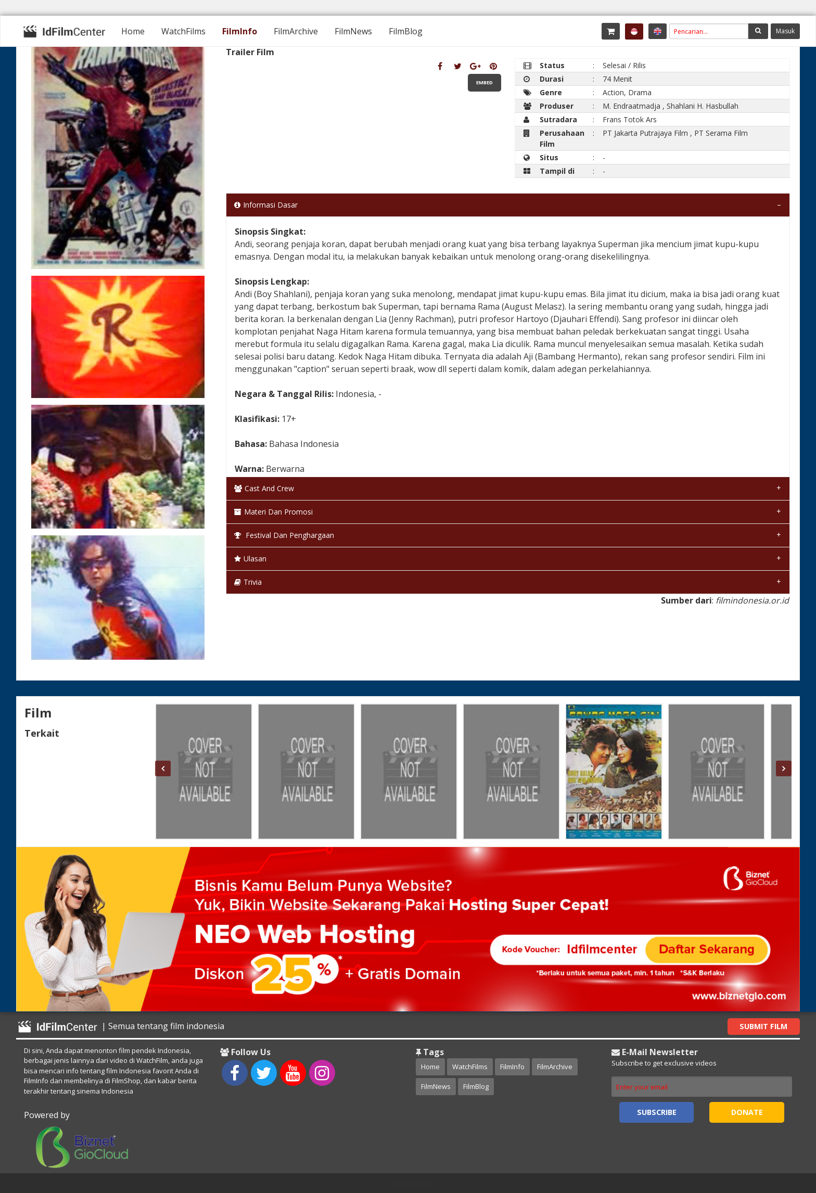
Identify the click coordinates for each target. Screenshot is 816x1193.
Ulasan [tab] (250, 558)
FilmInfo (239, 31)
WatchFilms (183, 31)
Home (133, 31)
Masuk (785, 31)
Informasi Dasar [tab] (266, 205)
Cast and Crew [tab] (264, 488)
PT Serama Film (721, 133)
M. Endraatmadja (631, 106)
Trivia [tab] (248, 582)
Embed (484, 82)
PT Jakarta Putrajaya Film (645, 133)
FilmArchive (296, 31)
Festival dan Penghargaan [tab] (284, 535)
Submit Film (763, 1026)
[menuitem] (133, 31)
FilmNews (353, 31)
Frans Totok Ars (630, 119)
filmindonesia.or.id (752, 600)
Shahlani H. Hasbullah (702, 106)
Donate (747, 1112)
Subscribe (657, 1112)
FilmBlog (406, 31)
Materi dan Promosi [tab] (273, 512)
